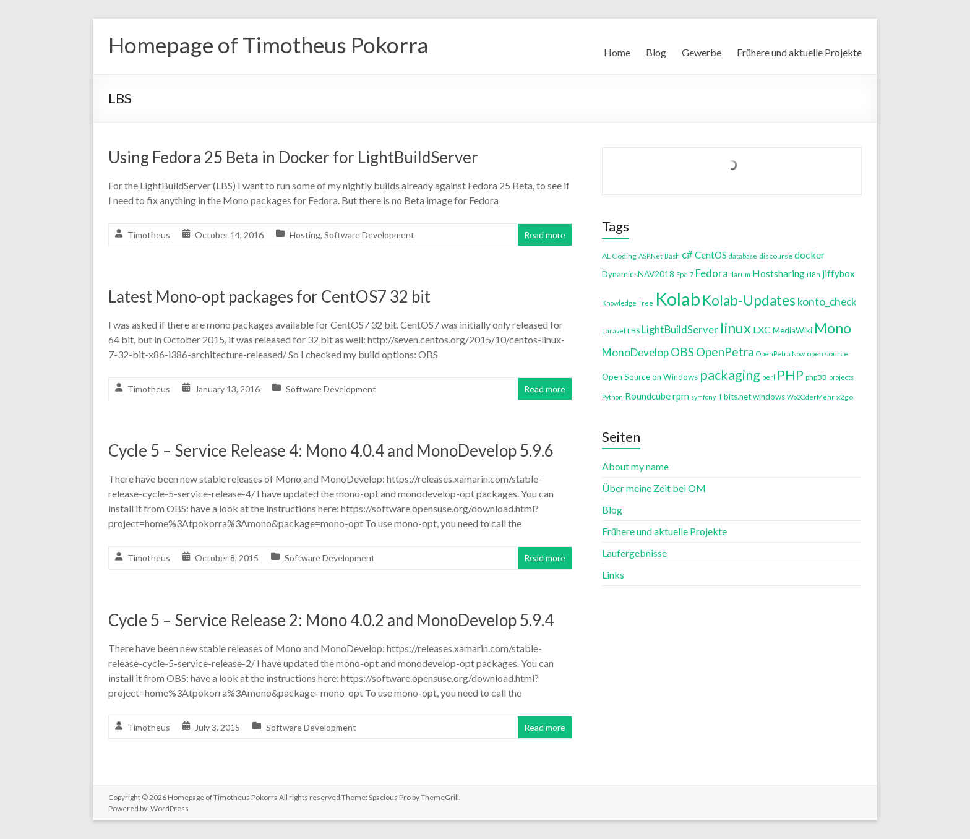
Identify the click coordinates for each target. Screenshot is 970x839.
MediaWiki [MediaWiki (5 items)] (792, 330)
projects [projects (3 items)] (841, 377)
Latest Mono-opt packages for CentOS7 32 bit (269, 296)
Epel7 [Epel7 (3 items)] (684, 274)
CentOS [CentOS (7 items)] (711, 254)
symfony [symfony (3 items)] (703, 397)
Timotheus (148, 235)
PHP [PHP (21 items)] (790, 374)
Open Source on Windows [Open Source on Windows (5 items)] (650, 377)
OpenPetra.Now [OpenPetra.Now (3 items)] (780, 354)
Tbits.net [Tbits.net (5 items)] (734, 397)
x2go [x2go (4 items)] (844, 397)
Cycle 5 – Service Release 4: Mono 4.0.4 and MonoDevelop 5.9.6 (331, 450)
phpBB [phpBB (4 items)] (816, 377)
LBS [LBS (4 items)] (633, 330)
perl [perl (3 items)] (768, 377)
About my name (635, 466)
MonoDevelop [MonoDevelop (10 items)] (635, 352)
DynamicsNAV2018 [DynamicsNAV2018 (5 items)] (638, 274)
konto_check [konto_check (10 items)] (827, 301)
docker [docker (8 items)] (809, 254)
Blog (656, 52)
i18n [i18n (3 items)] (813, 274)
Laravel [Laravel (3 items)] (613, 331)
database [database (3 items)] (743, 256)
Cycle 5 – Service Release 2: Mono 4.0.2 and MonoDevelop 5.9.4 (331, 620)
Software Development (369, 235)
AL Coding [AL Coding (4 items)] (619, 255)
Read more (544, 235)
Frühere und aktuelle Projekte (799, 52)
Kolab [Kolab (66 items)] (677, 298)
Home (617, 52)
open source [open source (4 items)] (827, 353)
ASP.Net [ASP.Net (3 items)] (650, 256)
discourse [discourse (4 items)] (775, 255)
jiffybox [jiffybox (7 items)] (838, 273)
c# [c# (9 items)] (687, 254)
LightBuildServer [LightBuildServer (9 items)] (680, 329)
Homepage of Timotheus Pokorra (270, 45)
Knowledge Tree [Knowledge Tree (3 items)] (627, 303)
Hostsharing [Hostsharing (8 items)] (778, 273)
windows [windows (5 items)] (769, 397)
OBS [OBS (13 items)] (682, 352)
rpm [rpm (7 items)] (680, 396)
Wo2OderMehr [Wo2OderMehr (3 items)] (811, 397)
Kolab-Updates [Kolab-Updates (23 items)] (749, 300)
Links (613, 574)
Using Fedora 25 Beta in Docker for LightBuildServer (293, 157)
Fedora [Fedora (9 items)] (711, 273)
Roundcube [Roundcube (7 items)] (648, 396)
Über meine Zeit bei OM (654, 488)
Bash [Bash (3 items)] (672, 256)
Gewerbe (701, 52)
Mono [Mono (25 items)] (832, 328)
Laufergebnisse (634, 553)
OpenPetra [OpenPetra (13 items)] (725, 352)
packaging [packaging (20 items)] (730, 375)
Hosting (305, 235)
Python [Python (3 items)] (612, 397)
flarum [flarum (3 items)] (740, 274)
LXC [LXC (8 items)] (762, 329)
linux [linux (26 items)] (735, 328)
